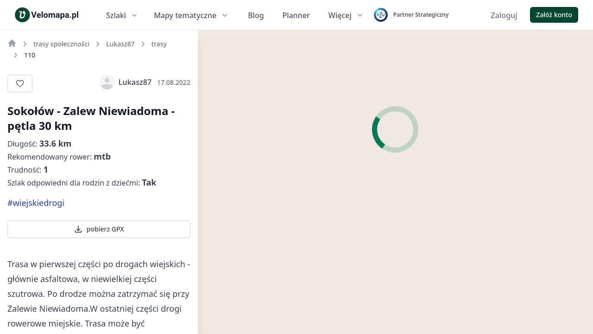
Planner (296, 15)
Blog (256, 15)
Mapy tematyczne (191, 15)
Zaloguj (504, 15)
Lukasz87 (125, 82)
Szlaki (122, 15)
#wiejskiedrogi (35, 202)
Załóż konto (554, 14)
